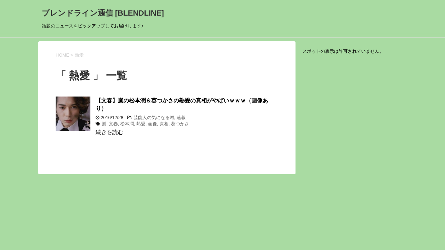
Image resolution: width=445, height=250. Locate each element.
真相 (164, 123)
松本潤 (127, 123)
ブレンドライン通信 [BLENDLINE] (103, 13)
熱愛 (140, 123)
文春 (113, 123)
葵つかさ (180, 123)
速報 (181, 117)
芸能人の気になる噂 (154, 117)
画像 (152, 123)
